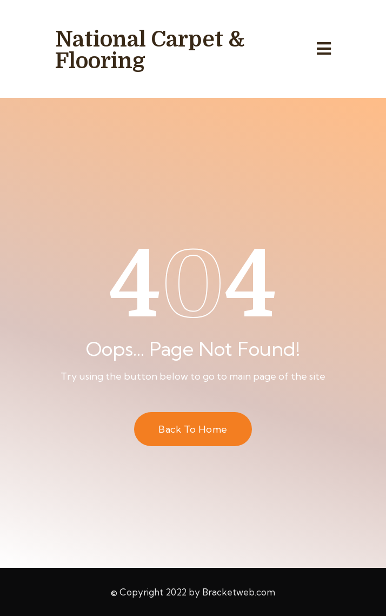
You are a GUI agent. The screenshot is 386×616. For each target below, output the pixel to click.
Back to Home (192, 429)
